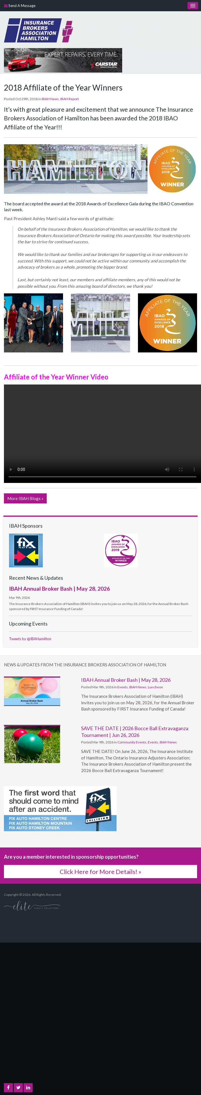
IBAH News (50, 99)
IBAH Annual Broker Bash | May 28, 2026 (59, 588)
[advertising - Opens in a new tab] (63, 59)
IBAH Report (69, 99)
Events (122, 687)
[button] (33, 322)
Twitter (18, 1087)
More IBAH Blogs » (25, 498)
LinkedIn (28, 1087)
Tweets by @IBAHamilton (30, 639)
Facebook (8, 1087)
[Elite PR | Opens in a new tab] (32, 905)
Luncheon (155, 687)
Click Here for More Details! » (100, 871)
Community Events (131, 742)
